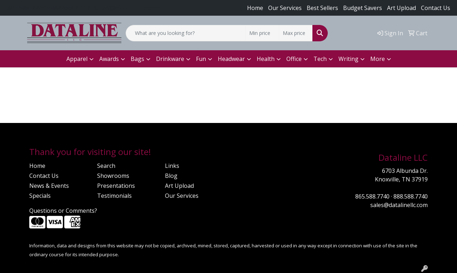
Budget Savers (362, 8)
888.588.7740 (69, 8)
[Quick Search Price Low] (262, 33)
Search (106, 166)
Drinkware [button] (170, 59)
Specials (40, 196)
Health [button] (266, 59)
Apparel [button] (76, 59)
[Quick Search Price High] (296, 33)
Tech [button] (320, 59)
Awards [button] (109, 59)
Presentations (116, 186)
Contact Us (435, 8)
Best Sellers (322, 8)
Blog (171, 176)
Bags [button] (137, 59)
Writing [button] (348, 59)
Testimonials (114, 196)
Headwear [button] (231, 59)
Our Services (285, 8)
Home (255, 8)
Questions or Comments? (63, 211)
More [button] (377, 59)
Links (172, 166)
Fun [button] (201, 59)
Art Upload (179, 186)
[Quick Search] (186, 33)
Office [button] (294, 59)
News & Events (49, 186)
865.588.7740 (26, 8)
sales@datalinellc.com (127, 8)
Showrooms (113, 176)
